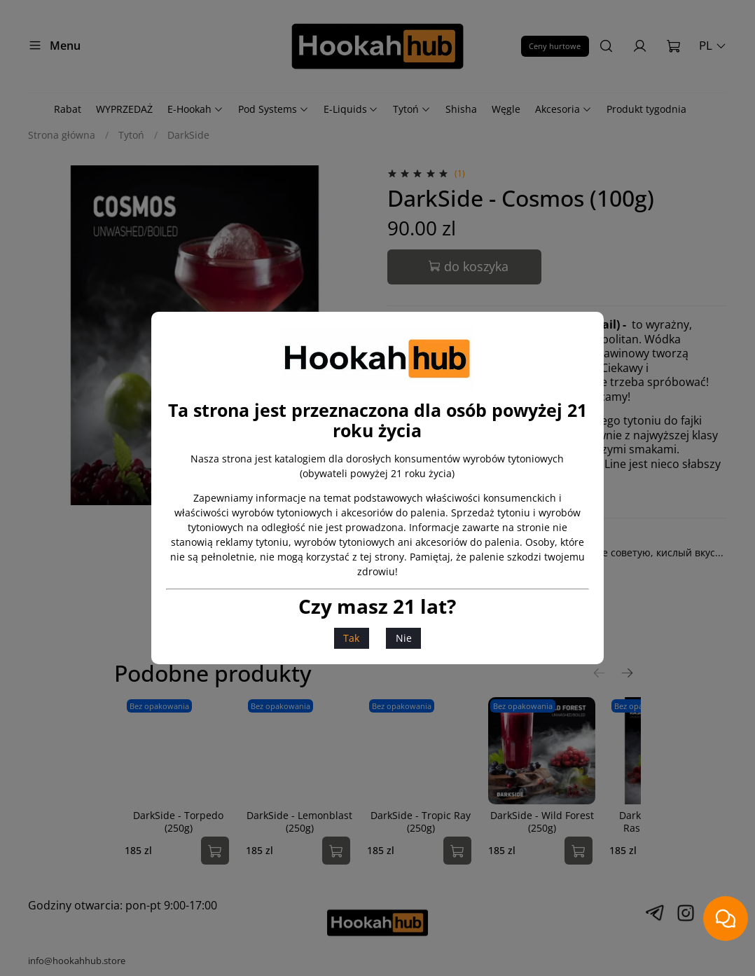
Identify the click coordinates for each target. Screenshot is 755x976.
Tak (351, 638)
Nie (404, 638)
